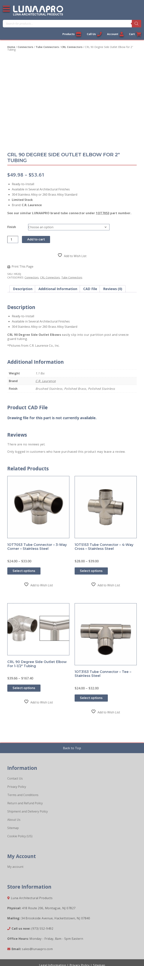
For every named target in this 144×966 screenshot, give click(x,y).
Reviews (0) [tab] (112, 289)
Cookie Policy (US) (19, 836)
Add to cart (36, 239)
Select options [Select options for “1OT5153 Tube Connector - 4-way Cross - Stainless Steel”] (91, 571)
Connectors (25, 47)
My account (15, 867)
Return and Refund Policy (25, 803)
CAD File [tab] (90, 289)
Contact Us (15, 778)
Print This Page (22, 266)
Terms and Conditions (22, 795)
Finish (11, 227)
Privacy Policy (16, 787)
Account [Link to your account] (115, 34)
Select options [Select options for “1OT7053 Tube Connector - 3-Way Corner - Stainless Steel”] (24, 571)
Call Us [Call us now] (94, 34)
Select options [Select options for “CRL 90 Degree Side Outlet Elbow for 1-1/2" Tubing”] (24, 688)
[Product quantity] (12, 239)
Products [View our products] (71, 34)
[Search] (136, 23)
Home (11, 47)
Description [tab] (22, 289)
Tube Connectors (47, 47)
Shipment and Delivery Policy (27, 811)
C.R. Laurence (45, 381)
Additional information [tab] (57, 289)
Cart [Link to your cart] (135, 34)
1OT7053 (103, 213)
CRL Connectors (71, 47)
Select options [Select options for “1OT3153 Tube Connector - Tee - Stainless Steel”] (91, 698)
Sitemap (13, 828)
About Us (13, 820)
